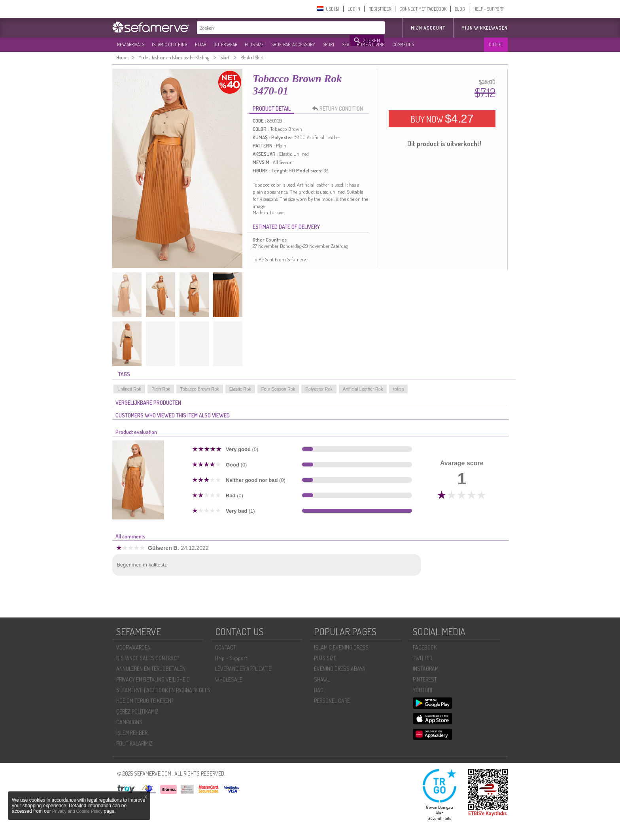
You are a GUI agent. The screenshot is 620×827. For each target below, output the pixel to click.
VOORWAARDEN (133, 647)
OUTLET (496, 44)
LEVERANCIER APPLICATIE (243, 668)
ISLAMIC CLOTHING (169, 44)
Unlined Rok (129, 389)
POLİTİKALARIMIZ (134, 743)
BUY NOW (442, 118)
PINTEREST (425, 679)
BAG (318, 690)
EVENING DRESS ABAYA (339, 668)
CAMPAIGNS (129, 722)
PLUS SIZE (254, 44)
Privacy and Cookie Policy (77, 811)
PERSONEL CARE (332, 700)
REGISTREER (380, 9)
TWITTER (422, 658)
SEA (345, 44)
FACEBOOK (425, 647)
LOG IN (354, 9)
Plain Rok (160, 389)
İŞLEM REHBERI (132, 732)
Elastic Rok (240, 389)
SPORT (329, 44)
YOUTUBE (423, 690)
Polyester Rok (318, 389)
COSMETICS (403, 44)
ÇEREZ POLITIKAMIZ (137, 711)
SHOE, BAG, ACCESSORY (293, 44)
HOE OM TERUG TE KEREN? (144, 700)
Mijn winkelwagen (484, 28)
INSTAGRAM (426, 668)
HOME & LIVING (371, 44)
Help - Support (231, 658)
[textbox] (273, 27)
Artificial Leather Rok (363, 389)
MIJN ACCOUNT (428, 28)
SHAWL (322, 679)
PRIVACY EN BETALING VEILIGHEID (153, 679)
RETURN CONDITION (339, 108)
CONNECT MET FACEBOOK (422, 9)
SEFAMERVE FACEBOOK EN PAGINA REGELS (163, 690)
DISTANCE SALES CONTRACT (148, 658)
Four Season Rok (278, 389)
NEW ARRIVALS (130, 44)
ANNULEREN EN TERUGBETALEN (150, 668)
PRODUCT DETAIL (272, 108)
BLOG (460, 9)
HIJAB (200, 44)
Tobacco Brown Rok (199, 389)
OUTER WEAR (225, 44)
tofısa (398, 389)
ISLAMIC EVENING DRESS (341, 647)
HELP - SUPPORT (488, 9)
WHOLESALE (228, 679)
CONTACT (225, 647)
